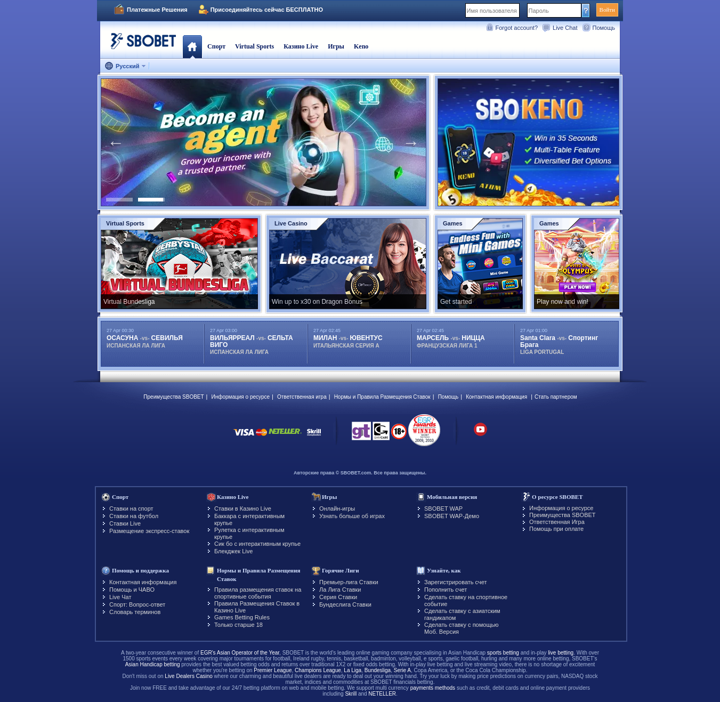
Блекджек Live (233, 551)
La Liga (352, 670)
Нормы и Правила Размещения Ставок (382, 397)
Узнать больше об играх (352, 516)
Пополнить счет (445, 589)
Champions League (318, 670)
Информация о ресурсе (241, 397)
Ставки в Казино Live (242, 508)
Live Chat (565, 28)
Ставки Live (125, 523)
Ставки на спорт (131, 508)
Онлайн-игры (337, 508)
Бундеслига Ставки (345, 604)
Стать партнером (556, 397)
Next (410, 142)
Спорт (216, 46)
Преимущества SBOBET (173, 397)
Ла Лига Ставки (340, 589)
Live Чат (120, 597)
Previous (115, 142)
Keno (361, 46)
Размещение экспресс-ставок (149, 531)
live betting (560, 653)
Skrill (351, 694)
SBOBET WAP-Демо (451, 516)
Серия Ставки (338, 597)
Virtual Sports (254, 46)
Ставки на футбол (133, 516)
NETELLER (382, 694)
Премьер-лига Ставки (348, 582)
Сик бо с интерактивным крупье (257, 543)
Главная (192, 46)
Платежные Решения (157, 9)
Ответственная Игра (557, 522)
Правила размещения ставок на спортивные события (257, 593)
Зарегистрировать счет (455, 582)
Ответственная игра (302, 397)
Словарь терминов (134, 612)
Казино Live (301, 46)
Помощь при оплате (556, 529)
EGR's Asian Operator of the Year (239, 653)
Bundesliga (378, 670)
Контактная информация (496, 397)
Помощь (604, 28)
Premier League (273, 670)
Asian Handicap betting (152, 664)
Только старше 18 (238, 625)
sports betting (503, 653)
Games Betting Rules (242, 617)
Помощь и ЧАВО (132, 589)
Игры (336, 46)
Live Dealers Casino (189, 676)
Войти (607, 9)
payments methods (433, 688)
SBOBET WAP (443, 508)
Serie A (402, 670)
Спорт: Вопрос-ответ (137, 604)
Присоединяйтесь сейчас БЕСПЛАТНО (267, 9)
